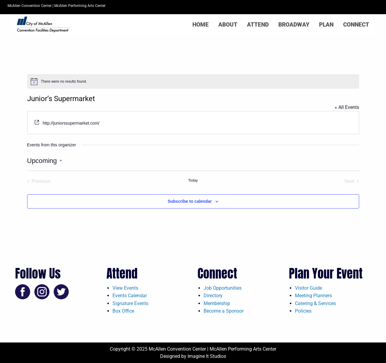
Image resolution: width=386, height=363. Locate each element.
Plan (326, 24)
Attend (258, 24)
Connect (356, 24)
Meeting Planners (313, 295)
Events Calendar (129, 295)
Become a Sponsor (224, 311)
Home (200, 24)
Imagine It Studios (207, 356)
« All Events (347, 107)
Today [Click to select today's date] (193, 180)
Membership (217, 303)
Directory (213, 295)
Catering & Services (315, 303)
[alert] (193, 81)
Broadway (293, 24)
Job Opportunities (223, 288)
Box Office (123, 311)
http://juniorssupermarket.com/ (71, 123)
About (227, 24)
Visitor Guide (308, 288)
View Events (125, 288)
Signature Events (130, 303)
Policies (303, 311)
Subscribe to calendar (190, 201)
